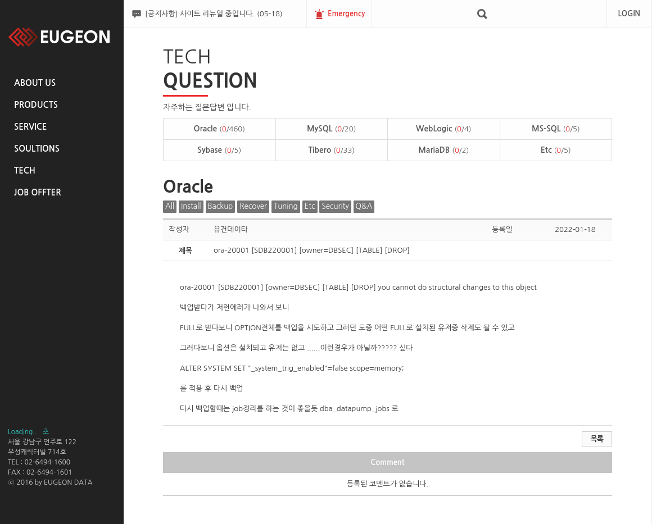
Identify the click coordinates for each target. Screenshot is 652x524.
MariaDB (443, 150)
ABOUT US (35, 83)
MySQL (331, 129)
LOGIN (629, 13)
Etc (556, 150)
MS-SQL (556, 129)
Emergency (346, 13)
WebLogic (443, 129)
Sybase (219, 150)
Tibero (331, 150)
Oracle (219, 129)
